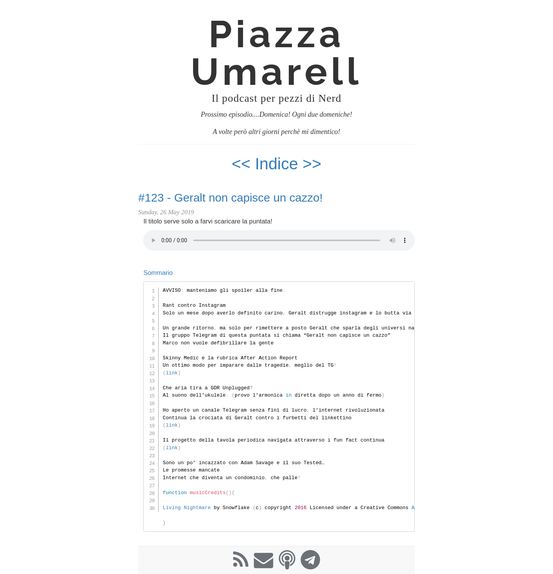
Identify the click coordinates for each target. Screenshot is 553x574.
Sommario (157, 272)
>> (312, 164)
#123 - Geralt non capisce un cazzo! (230, 197)
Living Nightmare (187, 507)
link (172, 372)
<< (241, 164)
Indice (279, 164)
